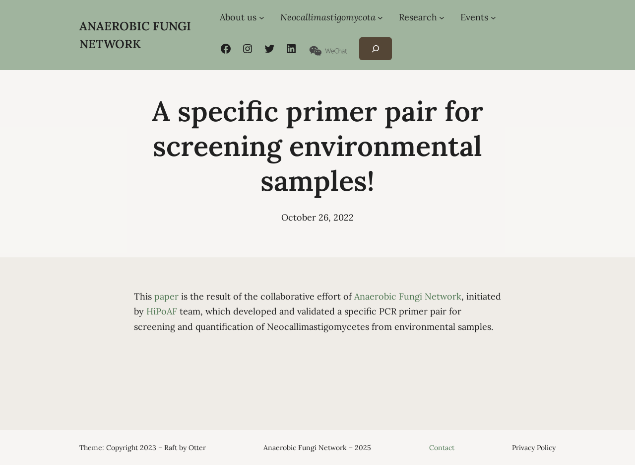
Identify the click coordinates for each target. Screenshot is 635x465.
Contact (441, 447)
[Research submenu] (441, 17)
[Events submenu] (493, 17)
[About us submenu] (261, 17)
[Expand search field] (375, 49)
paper (166, 296)
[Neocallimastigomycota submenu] (380, 17)
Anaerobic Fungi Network (407, 296)
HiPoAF (161, 311)
